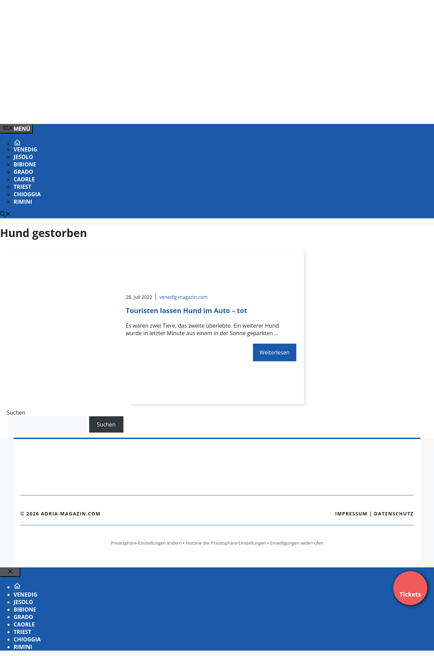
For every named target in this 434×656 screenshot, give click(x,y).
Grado (23, 172)
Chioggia (27, 194)
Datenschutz (394, 513)
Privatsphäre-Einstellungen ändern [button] (146, 543)
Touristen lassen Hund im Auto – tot (186, 310)
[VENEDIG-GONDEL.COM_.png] (137, 111)
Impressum (351, 513)
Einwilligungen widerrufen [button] (296, 543)
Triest (22, 186)
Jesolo (23, 157)
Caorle (24, 179)
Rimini (23, 201)
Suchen (16, 412)
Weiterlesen (275, 352)
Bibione (25, 164)
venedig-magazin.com (183, 297)
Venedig (25, 149)
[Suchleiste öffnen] (5, 214)
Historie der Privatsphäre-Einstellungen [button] (226, 543)
